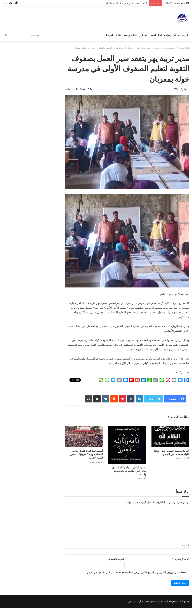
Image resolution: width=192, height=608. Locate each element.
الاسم (185, 545)
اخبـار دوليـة (170, 35)
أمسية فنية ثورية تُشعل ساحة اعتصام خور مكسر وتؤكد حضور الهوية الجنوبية (86, 454)
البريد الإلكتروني (180, 559)
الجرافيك (109, 35)
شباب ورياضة (130, 35)
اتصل (141, 601)
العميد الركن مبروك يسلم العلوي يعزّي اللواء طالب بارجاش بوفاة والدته (129, 471)
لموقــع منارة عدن (159, 601)
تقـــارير (143, 35)
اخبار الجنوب (156, 35)
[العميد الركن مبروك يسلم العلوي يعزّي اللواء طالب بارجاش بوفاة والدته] (127, 445)
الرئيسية (183, 48)
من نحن (132, 601)
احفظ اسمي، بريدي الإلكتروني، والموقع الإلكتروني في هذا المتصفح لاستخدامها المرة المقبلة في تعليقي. (136, 572)
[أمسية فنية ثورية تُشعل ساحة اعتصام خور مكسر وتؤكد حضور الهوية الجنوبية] (84, 436)
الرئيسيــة (183, 35)
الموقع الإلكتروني (116, 559)
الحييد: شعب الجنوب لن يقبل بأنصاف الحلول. (125, 3)
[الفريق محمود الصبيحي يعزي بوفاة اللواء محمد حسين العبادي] (170, 436)
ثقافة (118, 35)
